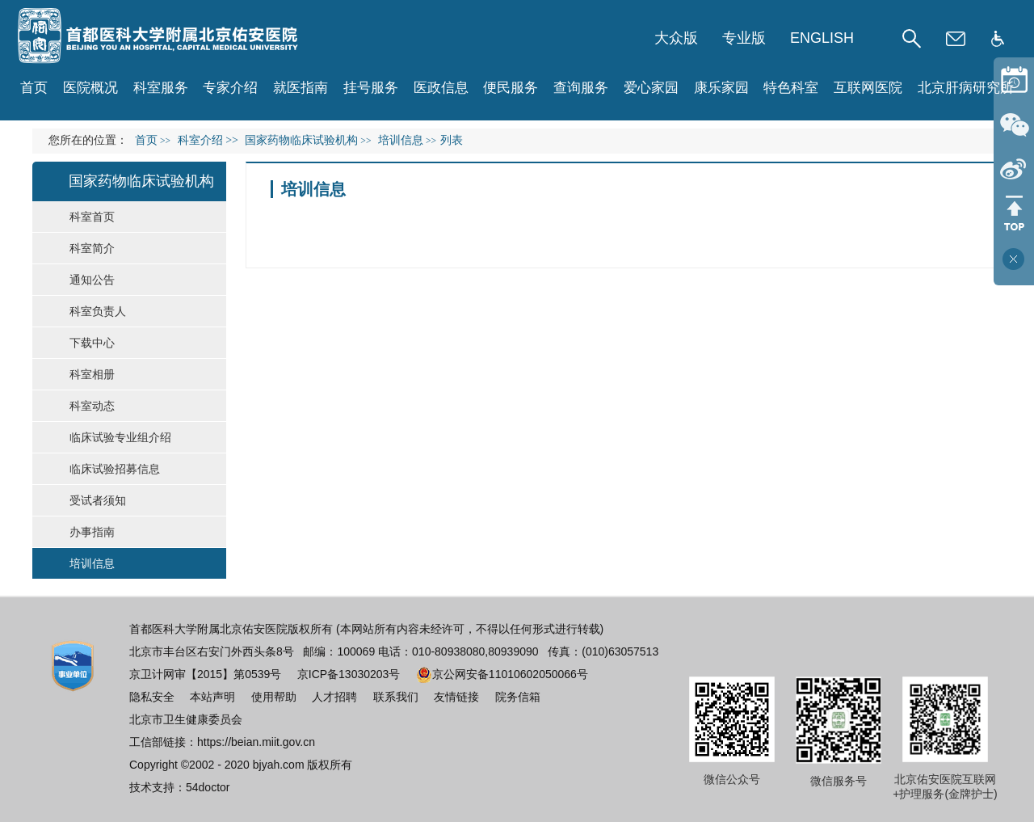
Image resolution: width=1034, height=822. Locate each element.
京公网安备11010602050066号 (502, 674)
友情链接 (456, 696)
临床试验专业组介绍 (120, 437)
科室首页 (92, 216)
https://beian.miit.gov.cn (256, 742)
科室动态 (92, 405)
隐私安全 (151, 696)
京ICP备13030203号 (349, 674)
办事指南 (92, 531)
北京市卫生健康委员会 (185, 719)
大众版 (676, 38)
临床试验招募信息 (114, 468)
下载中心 (92, 342)
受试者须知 (97, 500)
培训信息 (92, 563)
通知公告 (92, 279)
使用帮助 (273, 696)
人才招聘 (334, 696)
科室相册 (92, 374)
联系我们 (395, 696)
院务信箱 (517, 696)
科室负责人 (97, 311)
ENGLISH (822, 38)
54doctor (207, 787)
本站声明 (212, 696)
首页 (34, 87)
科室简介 (92, 248)
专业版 (744, 38)
